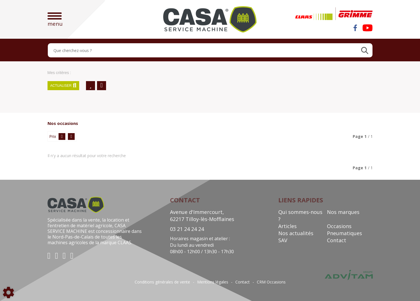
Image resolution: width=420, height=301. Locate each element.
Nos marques (343, 212)
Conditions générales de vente (162, 282)
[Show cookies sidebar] (8, 292)
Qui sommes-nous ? (300, 215)
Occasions (339, 226)
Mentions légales (212, 282)
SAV (282, 240)
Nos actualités (295, 233)
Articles (287, 226)
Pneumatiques (344, 233)
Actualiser (63, 85)
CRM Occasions (271, 282)
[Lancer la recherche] (364, 50)
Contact (336, 240)
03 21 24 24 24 (187, 229)
